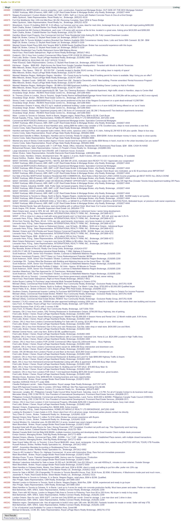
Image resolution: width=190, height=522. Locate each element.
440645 (7, 60)
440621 (7, 106)
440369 (7, 342)
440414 (7, 261)
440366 (7, 357)
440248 (7, 497)
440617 (7, 111)
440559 (7, 156)
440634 (7, 70)
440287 (7, 447)
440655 (7, 55)
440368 (7, 347)
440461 (7, 231)
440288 (7, 442)
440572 (7, 141)
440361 (7, 377)
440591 (7, 121)
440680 (7, 10)
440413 (7, 266)
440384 (7, 296)
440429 (7, 246)
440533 (7, 171)
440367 (7, 352)
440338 (7, 392)
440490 (7, 201)
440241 (7, 503)
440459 (7, 236)
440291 (7, 432)
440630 (7, 80)
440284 (7, 452)
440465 (7, 221)
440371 (7, 337)
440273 (7, 472)
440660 (7, 40)
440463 (7, 226)
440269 (7, 482)
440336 (7, 397)
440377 (7, 312)
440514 (7, 181)
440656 (7, 50)
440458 (7, 241)
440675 (7, 20)
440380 (7, 302)
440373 (7, 327)
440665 (7, 35)
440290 (7, 437)
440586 (7, 126)
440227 (7, 508)
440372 (7, 332)
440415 (7, 256)
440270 (7, 477)
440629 (7, 85)
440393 (7, 281)
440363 (7, 372)
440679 (7, 15)
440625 (7, 101)
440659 (7, 45)
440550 (7, 161)
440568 (7, 146)
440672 (7, 25)
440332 (7, 402)
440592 (7, 116)
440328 (7, 412)
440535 (7, 166)
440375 (7, 317)
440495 (7, 191)
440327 (7, 417)
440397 (7, 276)
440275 (7, 467)
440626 (7, 95)
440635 (7, 65)
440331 (7, 407)
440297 (7, 427)
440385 (7, 291)
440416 (7, 251)
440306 (7, 422)
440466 (7, 216)
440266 (7, 487)
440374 (7, 322)
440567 (7, 151)
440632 (7, 75)
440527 (7, 176)
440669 (7, 30)
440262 (7, 492)
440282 (7, 462)
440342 (7, 387)
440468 (7, 211)
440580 (7, 131)
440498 (7, 186)
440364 (7, 367)
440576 (7, 136)
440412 (7, 271)
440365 (7, 362)
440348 (7, 382)
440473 (7, 206)
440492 (7, 196)
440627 (7, 90)
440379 (7, 307)
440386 (7, 286)
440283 (7, 457)
